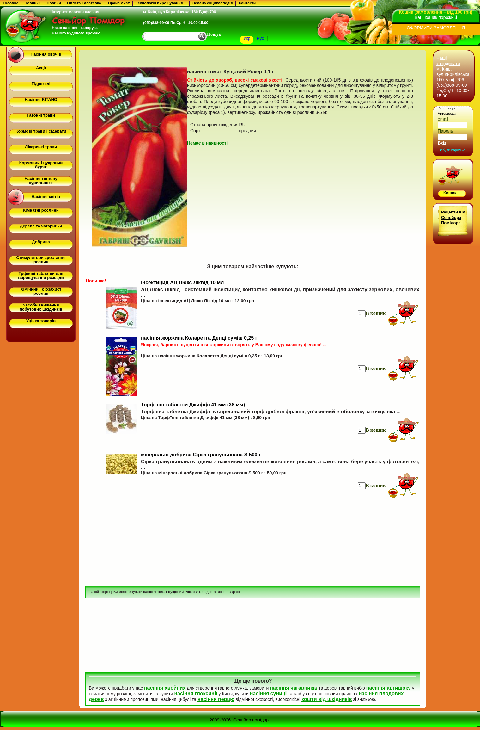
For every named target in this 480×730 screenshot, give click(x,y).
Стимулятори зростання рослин (40, 259)
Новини (54, 3)
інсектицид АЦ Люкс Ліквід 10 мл (182, 282)
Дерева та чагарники (41, 226)
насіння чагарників (293, 687)
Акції (41, 67)
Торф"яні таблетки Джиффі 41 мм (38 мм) (193, 404)
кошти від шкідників (326, 699)
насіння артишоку (388, 687)
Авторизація (447, 113)
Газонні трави (41, 115)
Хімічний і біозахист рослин (41, 291)
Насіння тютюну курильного (40, 180)
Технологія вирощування (159, 3)
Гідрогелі (41, 83)
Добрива (41, 241)
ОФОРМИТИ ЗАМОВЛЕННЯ (436, 27)
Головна (10, 3)
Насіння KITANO (41, 99)
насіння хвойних (165, 687)
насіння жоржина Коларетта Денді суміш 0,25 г (199, 338)
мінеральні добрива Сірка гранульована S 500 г (201, 454)
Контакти (247, 3)
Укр (246, 38)
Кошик (449, 192)
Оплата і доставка (84, 3)
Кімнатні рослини (41, 210)
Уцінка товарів (41, 321)
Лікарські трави (41, 147)
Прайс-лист (119, 3)
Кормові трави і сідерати (40, 131)
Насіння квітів (46, 196)
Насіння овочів (46, 54)
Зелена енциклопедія (212, 3)
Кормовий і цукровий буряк (41, 164)
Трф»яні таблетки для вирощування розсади (41, 275)
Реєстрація (446, 108)
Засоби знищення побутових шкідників (41, 307)
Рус (260, 38)
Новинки (32, 3)
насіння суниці (268, 693)
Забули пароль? (452, 150)
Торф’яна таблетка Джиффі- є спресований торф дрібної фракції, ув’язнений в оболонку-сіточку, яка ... (271, 411)
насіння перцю (215, 699)
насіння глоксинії (195, 693)
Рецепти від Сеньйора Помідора (453, 217)
